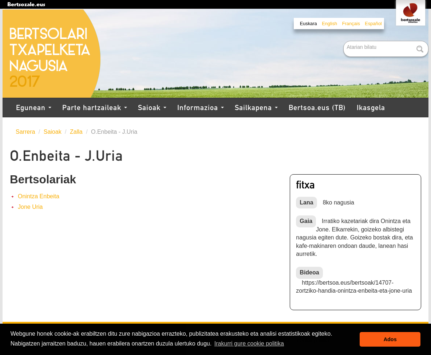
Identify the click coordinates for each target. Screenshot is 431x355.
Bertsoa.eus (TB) (317, 107)
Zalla (76, 132)
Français (351, 23)
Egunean (33, 107)
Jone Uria (30, 207)
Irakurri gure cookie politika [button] (249, 343)
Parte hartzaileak (94, 107)
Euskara (308, 23)
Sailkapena (256, 107)
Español (373, 23)
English (329, 23)
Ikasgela (371, 107)
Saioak (152, 107)
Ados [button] (390, 339)
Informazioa (200, 107)
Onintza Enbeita (38, 196)
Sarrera (25, 132)
